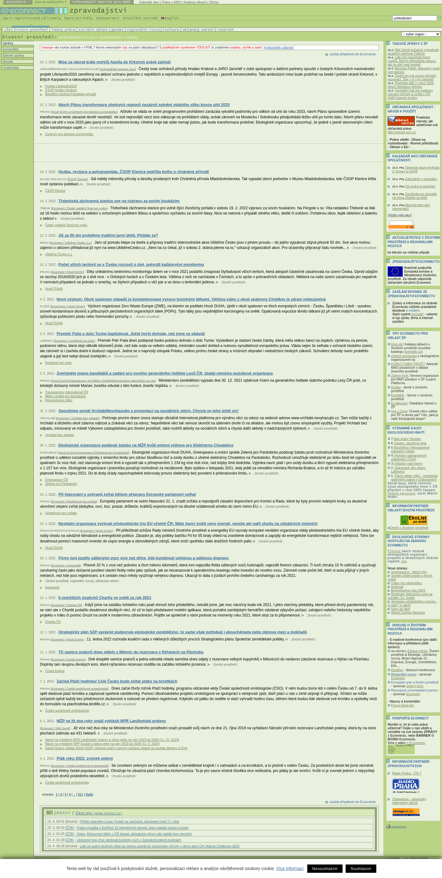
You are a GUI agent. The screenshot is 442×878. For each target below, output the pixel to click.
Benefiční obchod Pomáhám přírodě (70, 94)
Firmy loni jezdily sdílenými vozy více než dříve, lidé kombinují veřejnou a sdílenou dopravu (143, 558)
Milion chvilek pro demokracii (65, 396)
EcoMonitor (399, 403)
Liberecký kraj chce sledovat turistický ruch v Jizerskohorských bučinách (129, 840)
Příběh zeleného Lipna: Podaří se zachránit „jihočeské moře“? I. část (129, 821)
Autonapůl (52, 587)
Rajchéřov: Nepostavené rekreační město (410, 449)
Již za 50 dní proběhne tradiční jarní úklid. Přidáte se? (108, 235)
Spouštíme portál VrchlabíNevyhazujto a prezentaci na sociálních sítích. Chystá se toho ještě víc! (148, 410)
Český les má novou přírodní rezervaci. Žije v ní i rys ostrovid (412, 77)
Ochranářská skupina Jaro (117, 69)
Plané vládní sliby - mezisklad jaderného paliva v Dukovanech (414, 477)
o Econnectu (415, 743)
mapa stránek (418, 858)
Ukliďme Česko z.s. (58, 254)
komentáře (10, 49)
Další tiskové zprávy (402, 98)
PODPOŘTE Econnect (410, 718)
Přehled (394, 551)
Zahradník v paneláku (421, 179)
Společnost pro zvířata (61, 513)
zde (404, 561)
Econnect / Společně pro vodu (74, 340)
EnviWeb (397, 395)
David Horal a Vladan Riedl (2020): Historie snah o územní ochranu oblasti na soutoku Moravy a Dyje (116, 748)
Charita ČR (53, 622)
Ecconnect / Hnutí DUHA (67, 306)
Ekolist (396, 387)
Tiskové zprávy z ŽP (410, 43)
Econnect (398, 678)
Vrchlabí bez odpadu (59, 435)
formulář (417, 314)
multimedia (10, 67)
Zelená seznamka (404, 356)
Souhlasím (361, 868)
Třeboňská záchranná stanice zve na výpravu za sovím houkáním (119, 201)
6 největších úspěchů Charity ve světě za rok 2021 (104, 597)
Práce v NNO (171, 2)
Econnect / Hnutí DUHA (67, 272)
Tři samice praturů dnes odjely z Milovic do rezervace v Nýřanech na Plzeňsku (131, 652)
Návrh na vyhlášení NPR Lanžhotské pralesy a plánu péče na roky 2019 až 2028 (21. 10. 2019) (112, 740)
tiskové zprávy (13, 55)
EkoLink (397, 344)
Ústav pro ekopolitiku (406, 583)
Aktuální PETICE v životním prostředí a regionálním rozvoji (414, 242)
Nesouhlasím (325, 868)
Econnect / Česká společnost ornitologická (80, 688)
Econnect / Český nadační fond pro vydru (79, 208)
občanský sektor (106, 581)
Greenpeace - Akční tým (409, 572)
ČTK (69, 827)
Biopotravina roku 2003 (408, 590)
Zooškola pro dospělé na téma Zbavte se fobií (414, 195)
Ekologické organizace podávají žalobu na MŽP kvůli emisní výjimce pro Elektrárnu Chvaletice (145, 445)
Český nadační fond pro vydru (66, 225)
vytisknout (396, 827)
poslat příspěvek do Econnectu (353, 54)
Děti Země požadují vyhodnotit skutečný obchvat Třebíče (413, 51)
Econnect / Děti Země (55, 728)
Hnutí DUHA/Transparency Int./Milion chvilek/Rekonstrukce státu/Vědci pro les (103, 380)
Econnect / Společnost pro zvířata (74, 501)
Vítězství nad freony (408, 463)
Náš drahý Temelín (407, 439)
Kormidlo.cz (412, 351)
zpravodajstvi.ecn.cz (76, 37)
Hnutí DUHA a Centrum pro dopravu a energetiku (84, 111)
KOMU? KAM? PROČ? (408, 364)
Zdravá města (417, 651)
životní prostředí (123, 79)
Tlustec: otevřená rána (410, 443)
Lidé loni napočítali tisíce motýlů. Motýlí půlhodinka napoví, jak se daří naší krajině (412, 60)
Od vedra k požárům (420, 186)
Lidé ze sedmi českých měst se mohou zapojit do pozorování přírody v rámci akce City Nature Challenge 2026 (159, 846)
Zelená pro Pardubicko (61, 484)
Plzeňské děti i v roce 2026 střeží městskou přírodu (411, 85)
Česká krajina (54, 671)
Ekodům (397, 670)
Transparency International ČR (66, 392)
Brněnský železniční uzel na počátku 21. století (410, 596)
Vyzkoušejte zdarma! (278, 47)
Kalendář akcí (149, 2)
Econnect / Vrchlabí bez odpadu (77, 418)
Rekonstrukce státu (58, 400)
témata (7, 61)
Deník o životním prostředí (409, 528)
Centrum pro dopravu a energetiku (69, 134)
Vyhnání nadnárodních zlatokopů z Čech (409, 457)
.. (74, 794)
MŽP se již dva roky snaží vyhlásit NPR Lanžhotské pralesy (111, 721)
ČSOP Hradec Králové (61, 90)
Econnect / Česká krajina (68, 659)
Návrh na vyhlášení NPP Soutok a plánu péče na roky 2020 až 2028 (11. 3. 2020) (102, 744)
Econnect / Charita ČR (66, 605)
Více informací (290, 868)
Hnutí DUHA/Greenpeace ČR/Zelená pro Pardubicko (93, 452)
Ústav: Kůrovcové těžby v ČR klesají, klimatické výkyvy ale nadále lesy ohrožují (134, 834)
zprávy (7, 43)
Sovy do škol (400, 609)
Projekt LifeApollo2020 (61, 86)
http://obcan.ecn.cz (402, 132)
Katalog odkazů (195, 2)
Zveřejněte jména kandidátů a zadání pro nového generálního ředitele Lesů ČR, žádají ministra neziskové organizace (164, 373)
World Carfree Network (408, 612)
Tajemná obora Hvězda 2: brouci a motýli (415, 169)
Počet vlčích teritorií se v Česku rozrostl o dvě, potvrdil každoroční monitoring (131, 264)
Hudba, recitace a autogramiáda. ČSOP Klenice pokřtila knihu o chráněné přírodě (133, 171)
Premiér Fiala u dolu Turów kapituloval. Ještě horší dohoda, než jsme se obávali (130, 333)
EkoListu (99, 813)
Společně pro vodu (58, 362)
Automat (397, 587)
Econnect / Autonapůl (66, 565)
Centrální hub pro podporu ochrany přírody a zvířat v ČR (410, 92)
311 (80, 794)
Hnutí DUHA (54, 288)
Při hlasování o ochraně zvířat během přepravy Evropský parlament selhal (127, 494)
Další (89, 794)
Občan (214, 2)
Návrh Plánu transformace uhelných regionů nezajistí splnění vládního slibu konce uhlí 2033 (144, 104)
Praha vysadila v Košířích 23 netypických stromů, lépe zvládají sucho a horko (132, 827)
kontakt (394, 858)
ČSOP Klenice (77, 179)
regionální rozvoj (82, 581)
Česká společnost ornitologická (67, 710)
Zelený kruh (399, 375)
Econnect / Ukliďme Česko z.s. (70, 242)
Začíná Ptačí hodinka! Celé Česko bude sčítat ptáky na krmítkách (116, 681)
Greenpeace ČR (56, 480)
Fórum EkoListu (402, 705)
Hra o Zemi (399, 411)
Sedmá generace (401, 493)
